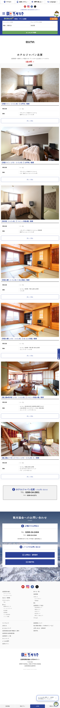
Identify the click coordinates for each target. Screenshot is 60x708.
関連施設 (36, 634)
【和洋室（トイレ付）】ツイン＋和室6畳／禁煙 (17, 236)
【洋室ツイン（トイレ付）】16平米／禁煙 (15, 109)
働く (35, 637)
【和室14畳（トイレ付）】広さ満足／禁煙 (15, 299)
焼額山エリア (37, 643)
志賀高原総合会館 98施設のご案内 (10, 664)
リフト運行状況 (7, 648)
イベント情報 (6, 650)
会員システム (23, 1)
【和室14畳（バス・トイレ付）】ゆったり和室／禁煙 (19, 363)
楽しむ (4, 638)
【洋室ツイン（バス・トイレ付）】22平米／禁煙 (17, 172)
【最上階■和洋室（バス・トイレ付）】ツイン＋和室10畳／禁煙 (22, 427)
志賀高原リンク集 (6, 670)
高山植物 (5, 644)
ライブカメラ (5, 657)
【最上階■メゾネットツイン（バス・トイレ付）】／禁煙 (20, 492)
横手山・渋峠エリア (39, 649)
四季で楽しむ (38, 1)
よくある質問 (5, 675)
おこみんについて (6, 662)
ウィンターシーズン (8, 629)
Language (53, 1)
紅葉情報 (5, 646)
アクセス (8, 1)
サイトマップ (5, 672)
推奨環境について (38, 657)
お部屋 (37, 706)
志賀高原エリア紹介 (38, 639)
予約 (4, 636)
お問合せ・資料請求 (31, 589)
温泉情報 (36, 628)
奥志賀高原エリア (38, 641)
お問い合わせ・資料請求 (40, 662)
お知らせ (4, 659)
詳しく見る (30, 125)
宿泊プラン (22, 706)
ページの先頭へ (58, 355)
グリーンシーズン (7, 627)
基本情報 (8, 706)
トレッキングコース (8, 642)
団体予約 (31, 596)
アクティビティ (6, 634)
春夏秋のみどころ (7, 640)
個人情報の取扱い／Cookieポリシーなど (43, 659)
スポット (36, 630)
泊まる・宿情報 (6, 632)
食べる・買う (37, 625)
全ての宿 (54, 19)
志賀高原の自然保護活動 (8, 667)
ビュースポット (38, 632)
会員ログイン (5, 677)
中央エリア (37, 645)
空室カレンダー (53, 706)
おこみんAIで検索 (31, 32)
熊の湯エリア (37, 647)
